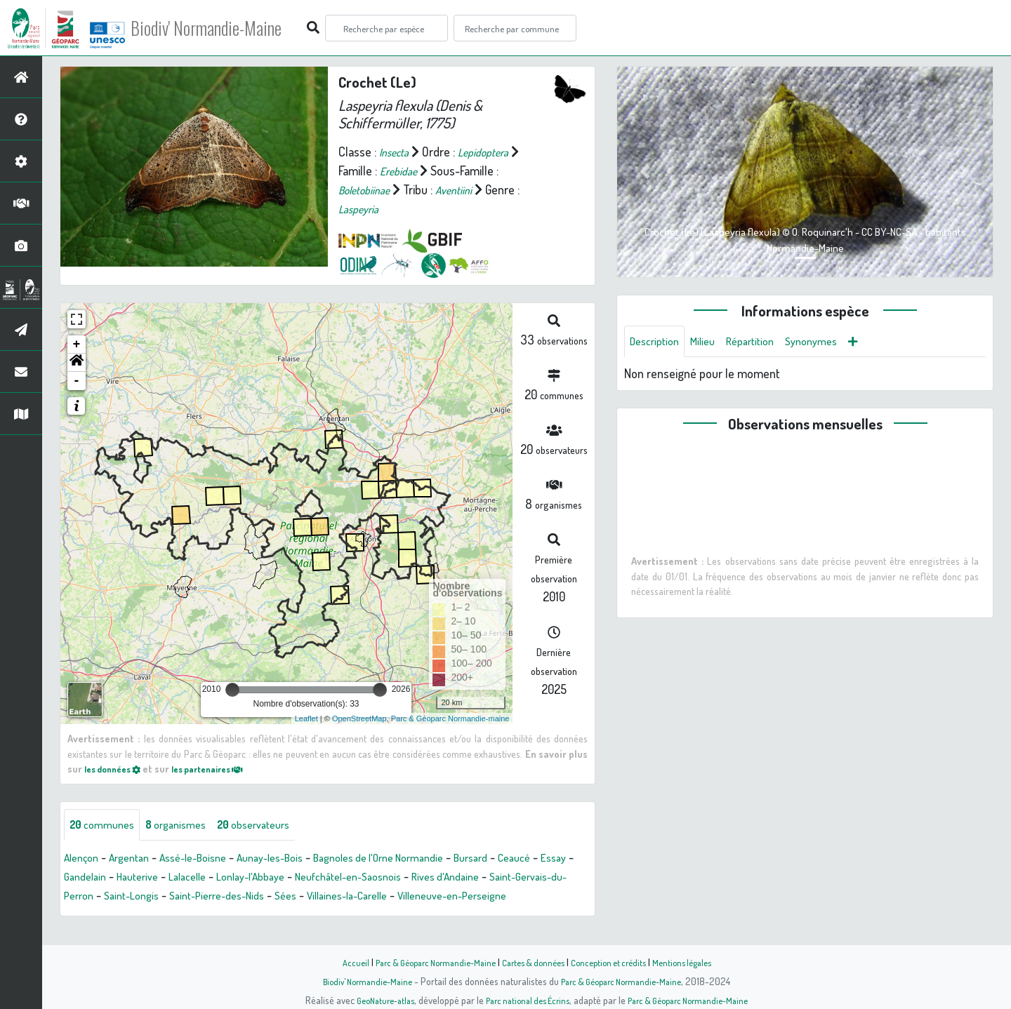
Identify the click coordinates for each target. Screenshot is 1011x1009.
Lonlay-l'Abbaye (361, 878)
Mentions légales (696, 962)
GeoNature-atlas (373, 1000)
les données (117, 768)
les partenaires (223, 768)
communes (106, 826)
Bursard (526, 859)
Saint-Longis (284, 897)
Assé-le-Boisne (210, 859)
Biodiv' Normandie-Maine (230, 28)
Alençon (84, 859)
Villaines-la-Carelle (527, 897)
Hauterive (233, 878)
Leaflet (306, 718)
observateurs (275, 826)
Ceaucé (82, 878)
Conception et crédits (616, 962)
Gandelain (175, 878)
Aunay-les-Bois (297, 859)
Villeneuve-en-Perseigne (126, 916)
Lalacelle (289, 878)
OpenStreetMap (359, 718)
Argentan (137, 859)
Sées (456, 897)
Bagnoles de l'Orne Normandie (421, 859)
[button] (76, 363)
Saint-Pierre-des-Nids (380, 897)
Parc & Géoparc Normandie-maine (450, 718)
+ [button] (77, 344)
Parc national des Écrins (524, 1000)
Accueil (338, 962)
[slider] (232, 690)
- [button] (77, 381)
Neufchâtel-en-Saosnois (471, 878)
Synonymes (831, 342)
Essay (126, 878)
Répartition (763, 342)
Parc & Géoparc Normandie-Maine (425, 962)
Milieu (711, 342)
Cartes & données (534, 962)
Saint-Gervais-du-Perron (183, 897)
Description (658, 342)
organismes (188, 826)
